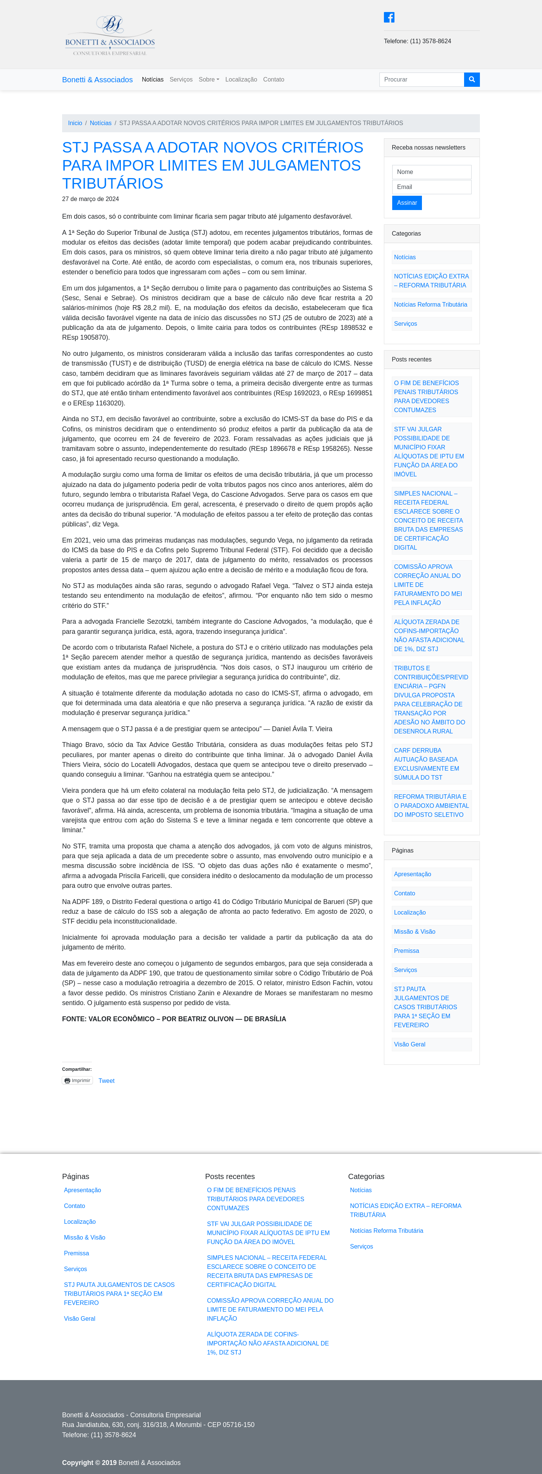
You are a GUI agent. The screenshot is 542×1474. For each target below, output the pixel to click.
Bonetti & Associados (97, 80)
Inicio (75, 123)
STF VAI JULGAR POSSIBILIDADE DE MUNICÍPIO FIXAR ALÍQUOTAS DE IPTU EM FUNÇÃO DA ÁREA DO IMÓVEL (268, 1233)
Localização (241, 79)
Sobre (207, 79)
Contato (273, 79)
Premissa (406, 951)
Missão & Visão (414, 931)
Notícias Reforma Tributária (430, 304)
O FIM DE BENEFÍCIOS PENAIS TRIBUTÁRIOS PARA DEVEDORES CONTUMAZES (255, 1199)
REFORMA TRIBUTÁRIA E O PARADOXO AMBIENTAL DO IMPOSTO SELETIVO (431, 806)
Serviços (181, 79)
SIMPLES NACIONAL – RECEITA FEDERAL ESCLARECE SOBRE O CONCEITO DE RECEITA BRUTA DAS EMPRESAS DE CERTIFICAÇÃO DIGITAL (428, 520)
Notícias (153, 79)
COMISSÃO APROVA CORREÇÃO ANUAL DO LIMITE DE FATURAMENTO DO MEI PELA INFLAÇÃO (270, 1309)
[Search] (421, 80)
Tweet (107, 1080)
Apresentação (412, 874)
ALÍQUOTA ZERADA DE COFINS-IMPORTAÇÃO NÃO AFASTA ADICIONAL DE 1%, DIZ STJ (268, 1343)
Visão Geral (409, 1044)
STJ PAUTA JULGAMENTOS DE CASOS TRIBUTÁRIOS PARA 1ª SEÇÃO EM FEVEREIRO (425, 1007)
